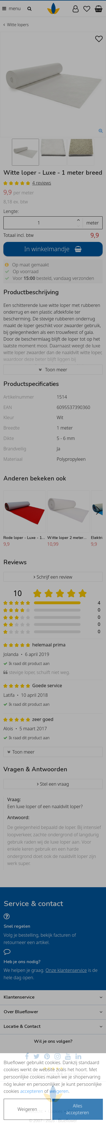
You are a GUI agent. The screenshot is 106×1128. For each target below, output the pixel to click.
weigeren (58, 1091)
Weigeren (27, 1109)
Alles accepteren (77, 1109)
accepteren (31, 1091)
